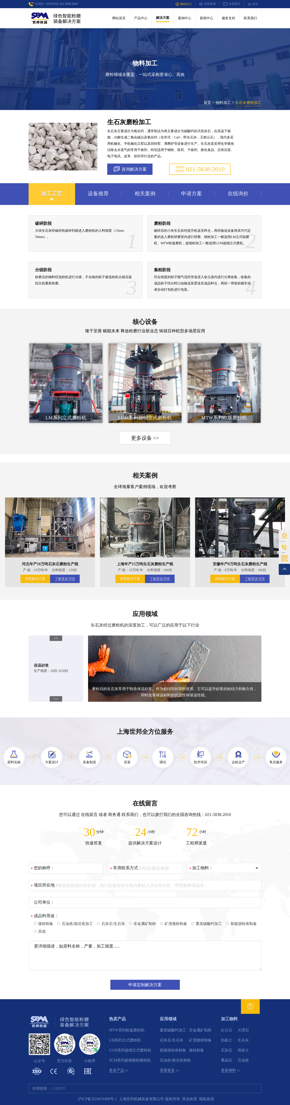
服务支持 (228, 18)
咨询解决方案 (130, 169)
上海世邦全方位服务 (145, 731)
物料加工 (223, 103)
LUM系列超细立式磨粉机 (130, 1050)
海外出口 (184, 4)
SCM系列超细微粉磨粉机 (130, 1060)
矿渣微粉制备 (200, 1040)
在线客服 (207, 4)
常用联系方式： (127, 868)
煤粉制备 (196, 1050)
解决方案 (162, 17)
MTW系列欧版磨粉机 (127, 1030)
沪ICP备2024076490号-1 (97, 1099)
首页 (207, 103)
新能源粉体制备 (173, 1050)
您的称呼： (44, 868)
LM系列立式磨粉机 (125, 1040)
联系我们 (250, 18)
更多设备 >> (145, 438)
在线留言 (232, 4)
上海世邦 (58, 1088)
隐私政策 (206, 1099)
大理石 (243, 1030)
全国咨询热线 (200, 169)
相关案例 (145, 475)
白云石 (226, 1030)
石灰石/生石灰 (171, 1040)
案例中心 (184, 18)
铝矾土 (226, 1040)
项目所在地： (46, 885)
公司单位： (44, 902)
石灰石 (226, 1050)
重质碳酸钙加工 (173, 1030)
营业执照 (189, 1099)
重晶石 (226, 1060)
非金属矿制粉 (200, 1030)
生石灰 (243, 1040)
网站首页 (119, 18)
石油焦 (243, 1060)
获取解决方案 (35, 579)
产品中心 (141, 18)
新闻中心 (206, 18)
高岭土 (243, 1050)
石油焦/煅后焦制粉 (175, 1060)
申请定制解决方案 (145, 984)
